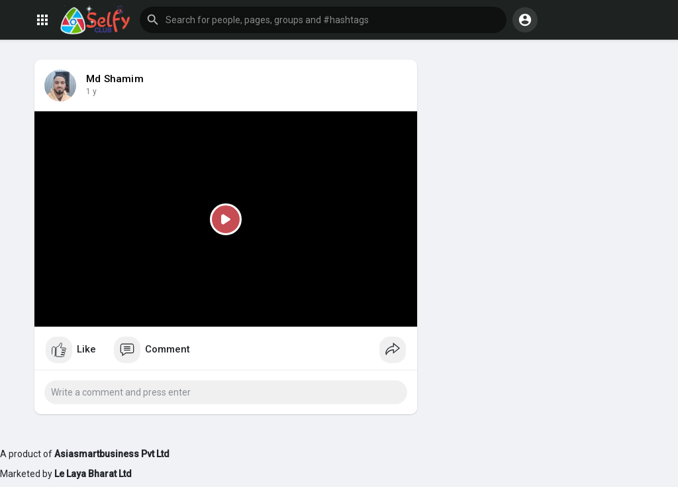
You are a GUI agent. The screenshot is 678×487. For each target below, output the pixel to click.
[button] (323, 20)
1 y (91, 91)
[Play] (225, 219)
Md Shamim (115, 79)
